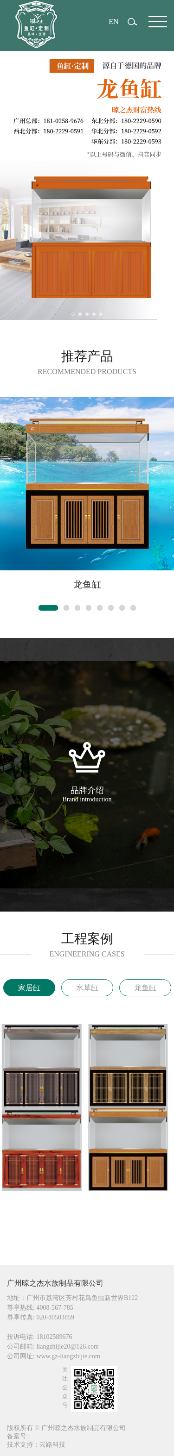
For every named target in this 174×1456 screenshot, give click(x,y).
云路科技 (52, 1444)
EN (113, 21)
